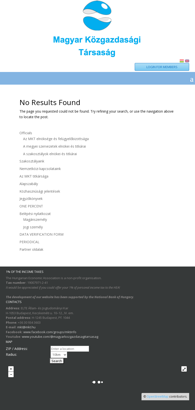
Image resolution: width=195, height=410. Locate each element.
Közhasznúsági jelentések (39, 191)
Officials (25, 133)
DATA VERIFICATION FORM (41, 234)
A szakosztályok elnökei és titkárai (50, 154)
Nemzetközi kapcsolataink (40, 168)
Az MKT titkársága (33, 176)
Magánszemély (35, 219)
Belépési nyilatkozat (35, 213)
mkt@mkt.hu (26, 327)
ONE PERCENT (31, 206)
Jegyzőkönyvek (31, 198)
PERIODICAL (29, 242)
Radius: (11, 354)
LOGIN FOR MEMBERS (161, 67)
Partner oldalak (31, 249)
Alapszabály (28, 183)
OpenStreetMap (157, 396)
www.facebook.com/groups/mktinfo (49, 332)
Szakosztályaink (31, 161)
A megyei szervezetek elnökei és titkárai (54, 146)
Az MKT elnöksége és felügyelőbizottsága (56, 138)
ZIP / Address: (17, 348)
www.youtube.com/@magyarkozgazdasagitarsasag (60, 336)
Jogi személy (33, 227)
